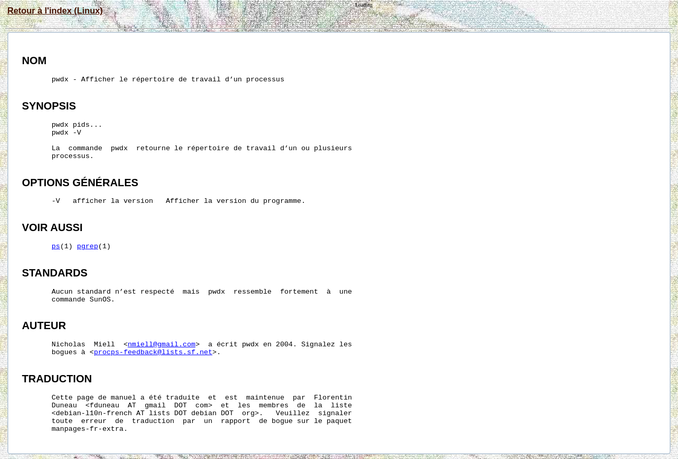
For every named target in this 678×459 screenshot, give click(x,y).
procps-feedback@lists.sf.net (153, 352)
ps (56, 246)
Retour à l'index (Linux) (55, 10)
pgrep (87, 246)
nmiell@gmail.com (162, 344)
